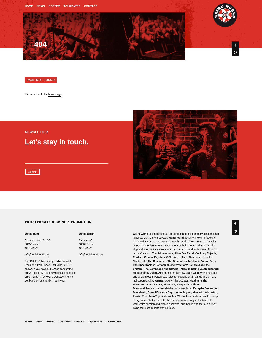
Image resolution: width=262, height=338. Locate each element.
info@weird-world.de (37, 254)
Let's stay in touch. (57, 142)
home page (54, 94)
